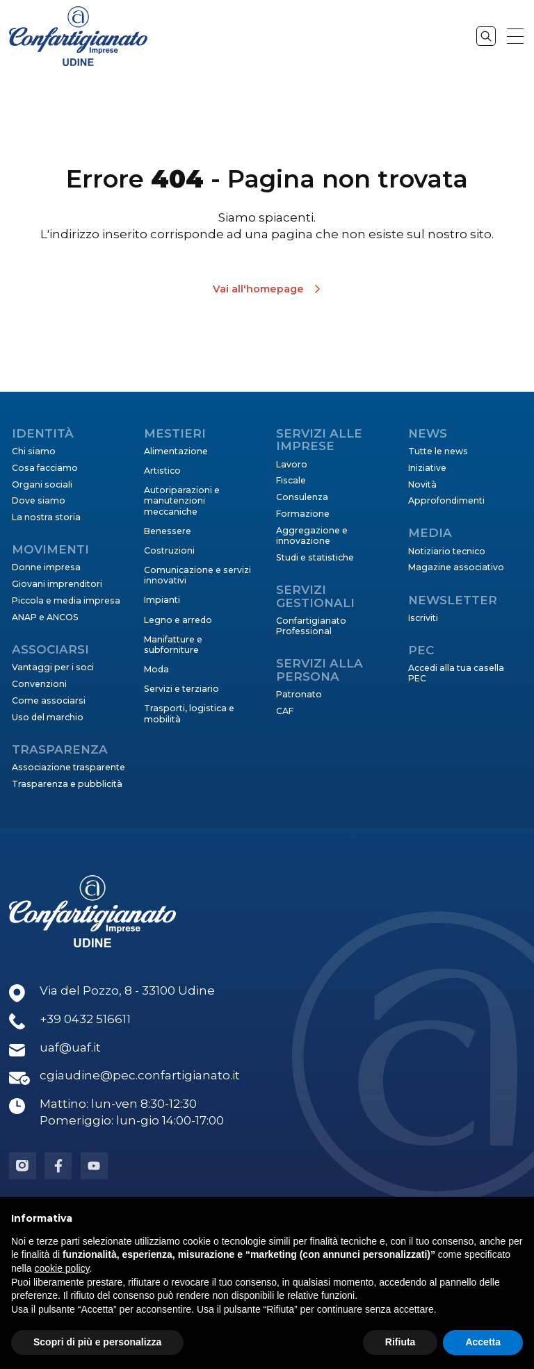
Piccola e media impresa (66, 600)
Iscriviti (423, 618)
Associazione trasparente (68, 767)
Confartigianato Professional (311, 625)
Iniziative (427, 468)
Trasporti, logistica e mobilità (189, 713)
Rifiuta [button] (400, 1341)
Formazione (303, 513)
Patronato (299, 694)
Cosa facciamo (45, 468)
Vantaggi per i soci (53, 667)
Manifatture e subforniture (173, 644)
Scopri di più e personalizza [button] (97, 1341)
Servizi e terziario (181, 688)
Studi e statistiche (315, 557)
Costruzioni (169, 550)
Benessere (167, 531)
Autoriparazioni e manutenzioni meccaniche (182, 501)
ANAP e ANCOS (45, 617)
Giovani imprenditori (57, 584)
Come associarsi (49, 700)
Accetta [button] (483, 1341)
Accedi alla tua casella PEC (456, 673)
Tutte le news (438, 451)
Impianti (162, 600)
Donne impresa (46, 567)
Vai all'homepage (258, 289)
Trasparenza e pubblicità (67, 784)
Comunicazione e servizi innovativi (197, 575)
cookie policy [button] (61, 1268)
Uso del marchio (47, 717)
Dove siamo (38, 500)
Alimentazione (176, 451)
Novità (422, 484)
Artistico (162, 470)
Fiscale (291, 480)
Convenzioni (39, 684)
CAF (284, 711)
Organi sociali (42, 484)
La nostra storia (46, 517)
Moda (156, 669)
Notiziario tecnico (446, 551)
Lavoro (291, 464)
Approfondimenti (446, 500)
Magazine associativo (456, 567)
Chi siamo (34, 451)
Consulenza (302, 497)
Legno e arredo (178, 620)
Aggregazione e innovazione (312, 535)
